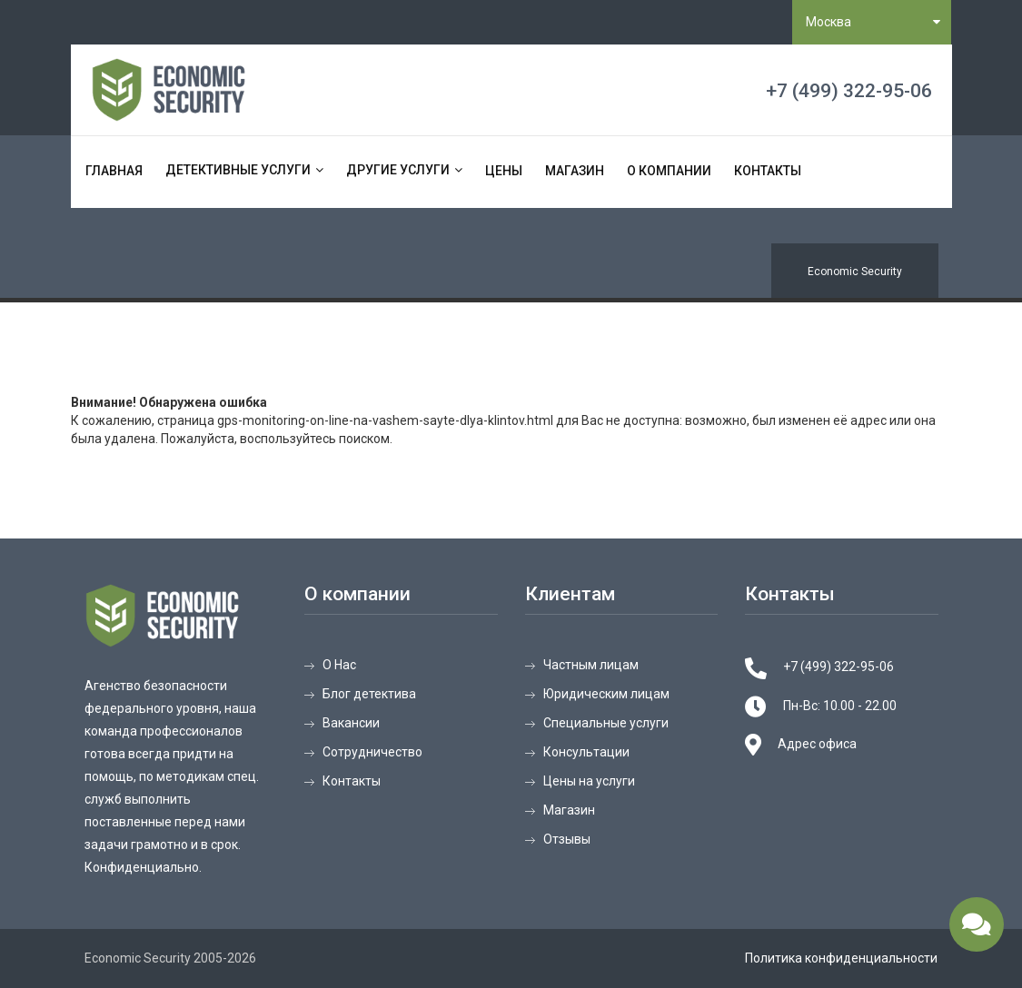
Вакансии (351, 723)
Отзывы (566, 839)
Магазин (574, 170)
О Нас (339, 664)
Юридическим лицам (606, 694)
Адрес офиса (817, 743)
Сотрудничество (372, 752)
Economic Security (855, 271)
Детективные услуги (238, 170)
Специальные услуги (606, 723)
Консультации (586, 752)
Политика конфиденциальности (841, 958)
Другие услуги (398, 170)
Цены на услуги (589, 781)
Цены (503, 170)
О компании (669, 170)
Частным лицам (591, 664)
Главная (114, 170)
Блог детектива (369, 694)
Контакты (767, 170)
